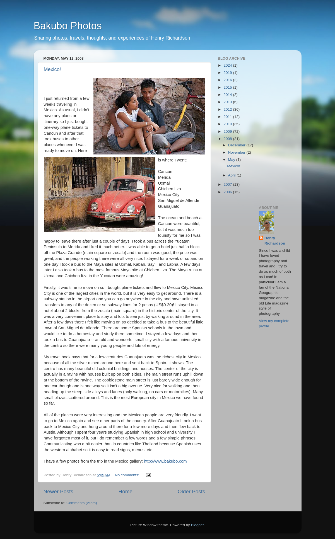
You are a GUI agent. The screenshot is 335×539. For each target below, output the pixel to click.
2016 (228, 80)
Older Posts (191, 491)
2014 (228, 95)
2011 (228, 117)
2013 (228, 102)
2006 (228, 192)
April (232, 175)
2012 (228, 109)
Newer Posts (58, 491)
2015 (228, 87)
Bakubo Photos (68, 26)
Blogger (197, 525)
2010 (228, 124)
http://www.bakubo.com (165, 461)
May (232, 160)
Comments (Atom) (81, 503)
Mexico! (52, 69)
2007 (228, 184)
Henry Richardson (274, 240)
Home (125, 491)
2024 (228, 65)
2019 (228, 73)
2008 (228, 139)
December (237, 145)
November (237, 152)
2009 (228, 131)
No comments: (127, 475)
